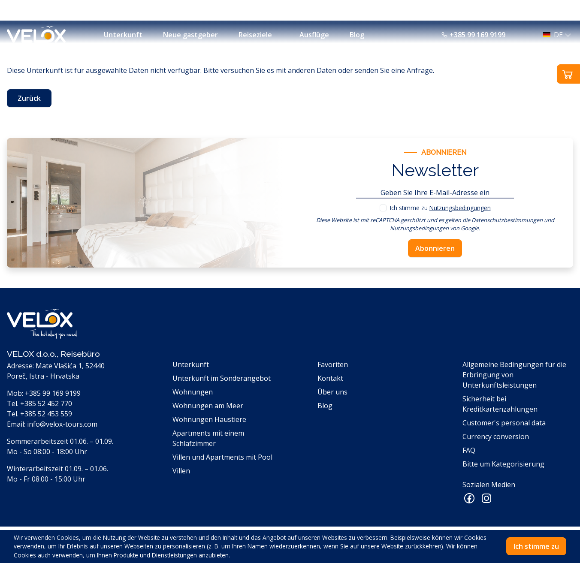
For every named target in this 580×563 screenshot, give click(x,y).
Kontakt (330, 378)
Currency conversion (495, 436)
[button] (554, 35)
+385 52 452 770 (46, 403)
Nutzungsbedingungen (460, 208)
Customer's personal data (504, 423)
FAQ (468, 450)
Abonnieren (435, 248)
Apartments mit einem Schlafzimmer (208, 438)
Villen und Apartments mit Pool (222, 457)
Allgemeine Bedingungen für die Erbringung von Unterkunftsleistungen (514, 375)
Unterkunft (123, 34)
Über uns (332, 392)
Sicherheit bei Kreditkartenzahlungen (500, 404)
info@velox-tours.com (62, 424)
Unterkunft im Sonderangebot (221, 378)
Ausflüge (314, 34)
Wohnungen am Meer (207, 405)
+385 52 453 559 (46, 413)
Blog (357, 34)
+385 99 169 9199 (473, 34)
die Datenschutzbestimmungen (502, 220)
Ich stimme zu (440, 208)
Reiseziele (255, 34)
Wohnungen (192, 392)
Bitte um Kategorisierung (503, 464)
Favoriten (332, 364)
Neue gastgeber (190, 34)
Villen (181, 471)
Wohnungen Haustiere (209, 419)
